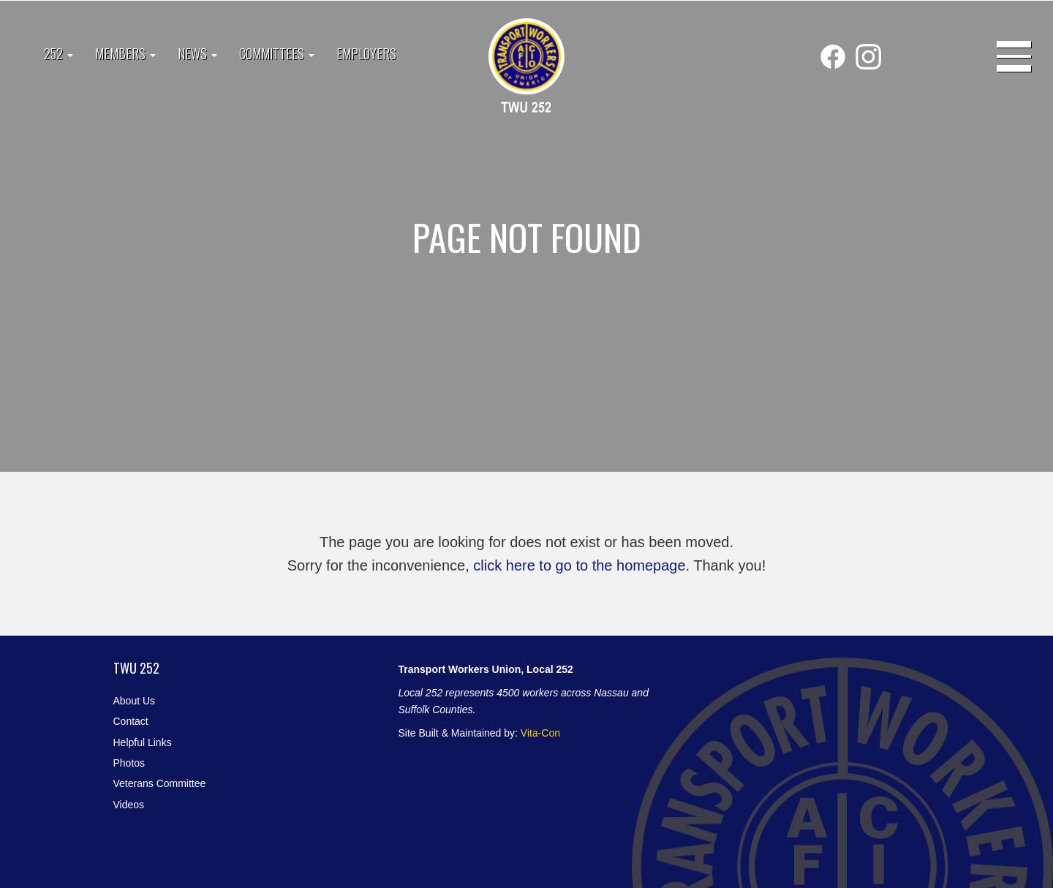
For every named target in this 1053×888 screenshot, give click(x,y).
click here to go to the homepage (579, 565)
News (197, 53)
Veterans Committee (159, 783)
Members (125, 53)
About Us (134, 701)
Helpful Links (142, 742)
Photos (129, 763)
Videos (129, 804)
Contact (130, 721)
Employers (366, 53)
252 (58, 53)
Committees (276, 53)
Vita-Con (540, 733)
